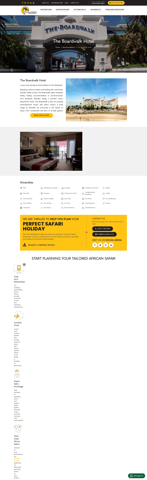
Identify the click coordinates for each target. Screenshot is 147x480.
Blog (66, 3)
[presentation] (22, 151)
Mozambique (57, 454)
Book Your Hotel (41, 115)
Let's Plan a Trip (116, 3)
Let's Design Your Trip (34, 407)
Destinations (46, 10)
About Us (45, 3)
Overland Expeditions (114, 10)
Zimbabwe (56, 445)
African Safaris (55, 282)
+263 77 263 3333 (102, 229)
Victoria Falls (80, 10)
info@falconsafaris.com (104, 234)
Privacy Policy (107, 439)
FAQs (105, 445)
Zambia (55, 448)
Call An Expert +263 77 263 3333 (62, 295)
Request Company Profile (39, 245)
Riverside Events (108, 454)
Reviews (106, 442)
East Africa (56, 439)
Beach (80, 442)
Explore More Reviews (73, 358)
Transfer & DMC (108, 448)
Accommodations (57, 3)
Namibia (55, 451)
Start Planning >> (93, 295)
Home (58, 47)
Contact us (81, 439)
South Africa (57, 436)
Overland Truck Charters (111, 451)
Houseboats (95, 10)
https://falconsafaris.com (116, 469)
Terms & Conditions (109, 436)
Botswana (56, 442)
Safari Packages (62, 10)
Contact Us (75, 3)
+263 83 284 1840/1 (98, 3)
